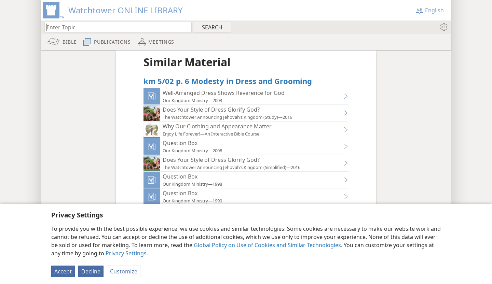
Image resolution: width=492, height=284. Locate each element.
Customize (123, 271)
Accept (63, 271)
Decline (90, 271)
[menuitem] (443, 27)
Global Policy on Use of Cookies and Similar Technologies (267, 245)
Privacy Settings (126, 253)
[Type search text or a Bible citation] (114, 27)
